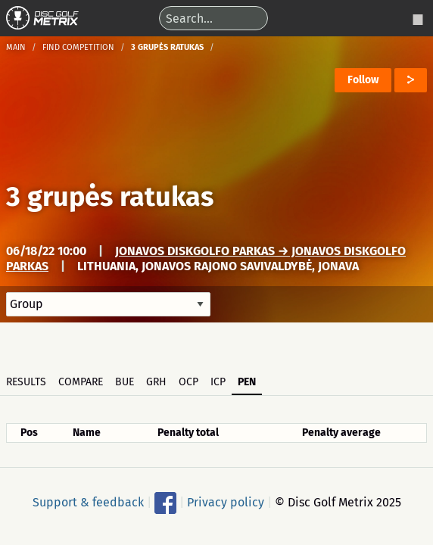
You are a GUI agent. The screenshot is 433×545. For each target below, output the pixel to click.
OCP (188, 381)
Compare (80, 381)
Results (26, 381)
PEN (247, 381)
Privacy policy (225, 501)
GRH (156, 381)
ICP (218, 381)
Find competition (78, 47)
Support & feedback (88, 501)
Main (16, 47)
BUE (124, 381)
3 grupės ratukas (109, 196)
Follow (362, 79)
